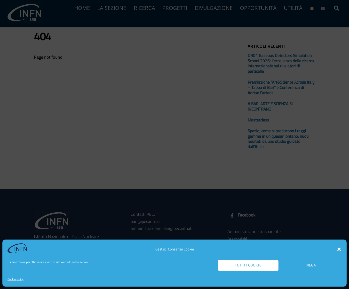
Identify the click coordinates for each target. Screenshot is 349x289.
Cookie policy (16, 279)
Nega (311, 265)
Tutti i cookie (248, 265)
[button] (339, 249)
